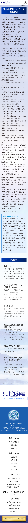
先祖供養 (14, 457)
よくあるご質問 (14, 499)
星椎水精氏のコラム (14, 478)
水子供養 (14, 463)
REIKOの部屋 (14, 481)
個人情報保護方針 (14, 508)
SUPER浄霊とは (14, 442)
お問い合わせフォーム (14, 502)
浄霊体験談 (14, 445)
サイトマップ (14, 511)
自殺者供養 (14, 460)
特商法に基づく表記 (14, 505)
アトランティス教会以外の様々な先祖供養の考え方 (14, 398)
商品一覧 (14, 448)
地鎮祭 (14, 466)
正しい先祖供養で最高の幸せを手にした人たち (14, 486)
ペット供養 (14, 469)
